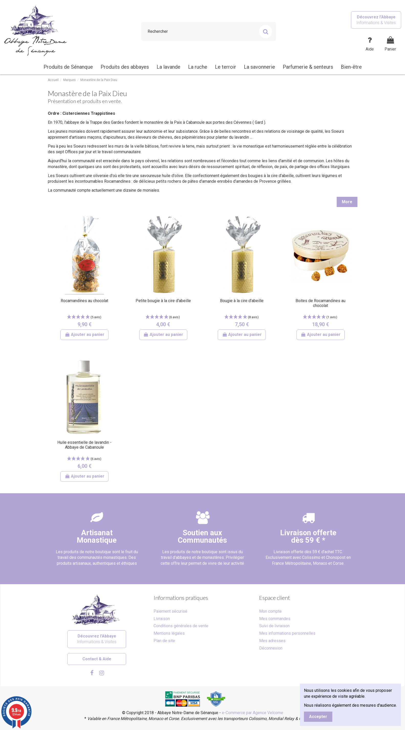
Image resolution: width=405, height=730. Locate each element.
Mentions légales (169, 633)
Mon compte (270, 611)
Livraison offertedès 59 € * (308, 536)
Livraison (162, 618)
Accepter (318, 716)
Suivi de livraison (274, 625)
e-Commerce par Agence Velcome (252, 712)
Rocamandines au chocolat (84, 300)
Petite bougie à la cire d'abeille (163, 300)
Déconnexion (270, 648)
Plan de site (164, 640)
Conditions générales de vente (181, 625)
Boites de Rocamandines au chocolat (320, 303)
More (347, 201)
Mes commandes (274, 618)
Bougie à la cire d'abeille (242, 300)
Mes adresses (272, 640)
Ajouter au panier (84, 334)
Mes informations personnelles (287, 633)
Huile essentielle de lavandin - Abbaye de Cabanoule (84, 445)
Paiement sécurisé (170, 611)
